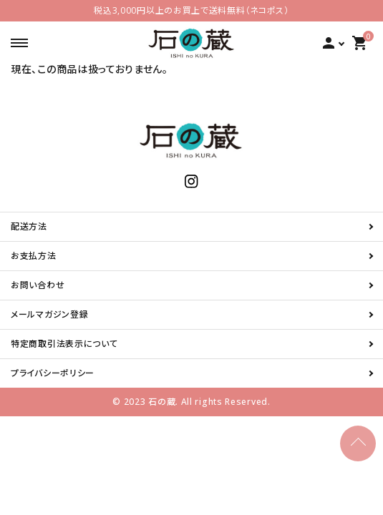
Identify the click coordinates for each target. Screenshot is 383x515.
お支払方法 (34, 256)
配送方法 (29, 226)
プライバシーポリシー (52, 373)
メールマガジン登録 (49, 314)
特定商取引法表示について (64, 344)
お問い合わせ (37, 285)
